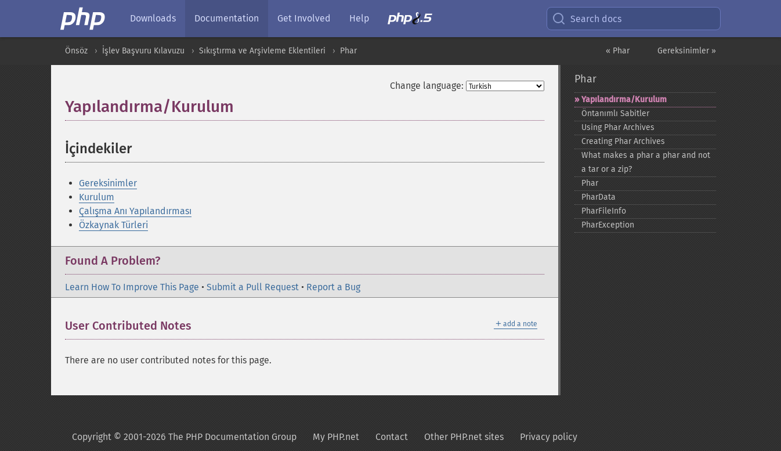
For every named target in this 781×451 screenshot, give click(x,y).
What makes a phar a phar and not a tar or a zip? (645, 162)
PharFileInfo (603, 211)
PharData (598, 197)
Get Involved (304, 18)
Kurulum (96, 197)
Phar (348, 51)
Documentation (226, 18)
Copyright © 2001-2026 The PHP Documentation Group (184, 436)
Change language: (427, 85)
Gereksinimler (108, 183)
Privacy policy (548, 436)
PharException (607, 225)
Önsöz (76, 51)
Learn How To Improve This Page (132, 287)
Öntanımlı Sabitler (615, 113)
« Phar (618, 51)
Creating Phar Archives (623, 141)
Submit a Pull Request (253, 287)
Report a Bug (333, 287)
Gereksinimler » (686, 51)
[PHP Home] (83, 18)
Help (359, 18)
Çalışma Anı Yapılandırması (135, 211)
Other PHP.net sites (464, 436)
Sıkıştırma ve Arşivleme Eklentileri (262, 51)
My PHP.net (336, 436)
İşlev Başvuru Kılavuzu (143, 51)
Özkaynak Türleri (113, 224)
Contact (391, 436)
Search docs (586, 19)
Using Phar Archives (618, 127)
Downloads (153, 18)
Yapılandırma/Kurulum (624, 99)
